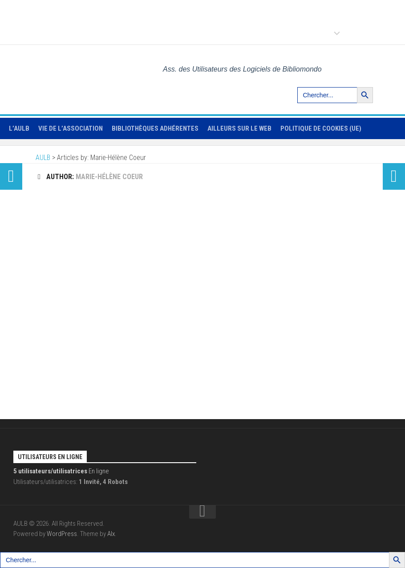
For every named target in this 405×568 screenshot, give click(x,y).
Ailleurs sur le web (239, 128)
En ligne (61, 471)
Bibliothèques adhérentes (155, 128)
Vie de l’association (70, 128)
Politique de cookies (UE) (320, 128)
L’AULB (19, 128)
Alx (111, 534)
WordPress (62, 534)
